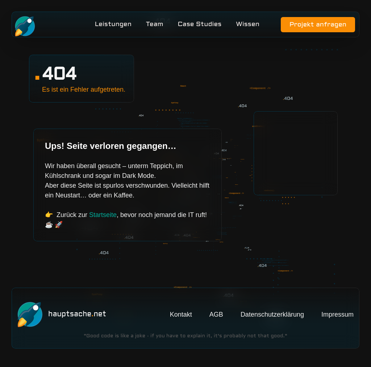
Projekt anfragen (315, 27)
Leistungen (113, 26)
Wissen (247, 26)
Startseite (103, 218)
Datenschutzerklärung (272, 318)
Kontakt (181, 318)
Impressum (337, 318)
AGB (216, 318)
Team (154, 26)
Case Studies (199, 26)
